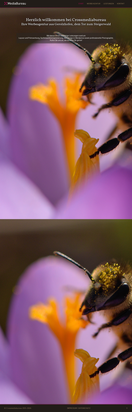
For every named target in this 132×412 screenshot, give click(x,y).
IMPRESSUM (72, 408)
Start (81, 4)
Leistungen (109, 4)
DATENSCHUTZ (84, 408)
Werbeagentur (93, 4)
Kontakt (121, 4)
